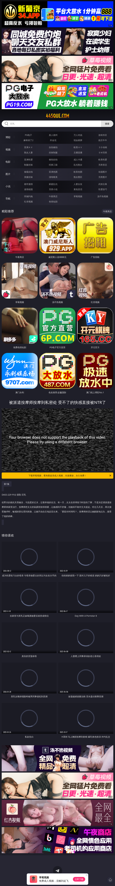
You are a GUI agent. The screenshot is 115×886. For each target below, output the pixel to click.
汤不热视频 (102, 196)
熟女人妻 (28, 152)
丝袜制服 (53, 152)
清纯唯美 (53, 177)
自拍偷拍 (53, 147)
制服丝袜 (28, 164)
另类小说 (53, 189)
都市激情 (28, 184)
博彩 (8, 137)
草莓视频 (78, 196)
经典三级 (53, 164)
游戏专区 (102, 135)
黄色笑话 (78, 189)
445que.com (57, 116)
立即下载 (79, 879)
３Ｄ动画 (102, 147)
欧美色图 (78, 171)
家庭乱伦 (53, 184)
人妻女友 (78, 184)
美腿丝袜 (28, 177)
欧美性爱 (102, 159)
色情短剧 (53, 201)
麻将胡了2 (28, 140)
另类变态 (102, 164)
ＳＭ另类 (102, 152)
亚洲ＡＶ (28, 147)
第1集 (6, 483)
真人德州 (53, 135)
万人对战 (78, 135)
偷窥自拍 (28, 171)
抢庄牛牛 (102, 140)
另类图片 (102, 177)
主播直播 (78, 152)
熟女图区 (78, 177)
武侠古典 (102, 184)
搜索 (107, 123)
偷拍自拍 (53, 159)
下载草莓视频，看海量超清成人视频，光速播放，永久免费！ (70, 475)
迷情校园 (28, 189)
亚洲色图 (53, 171)
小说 (8, 186)
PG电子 (28, 135)
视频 (8, 149)
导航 (8, 198)
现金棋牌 (78, 140)
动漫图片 (102, 171)
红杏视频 (28, 201)
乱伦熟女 (78, 164)
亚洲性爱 (28, 159)
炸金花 (53, 140)
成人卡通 (78, 159)
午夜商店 (53, 196)
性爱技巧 (102, 189)
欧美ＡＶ (78, 147)
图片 (8, 174)
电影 (8, 161)
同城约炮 (28, 196)
